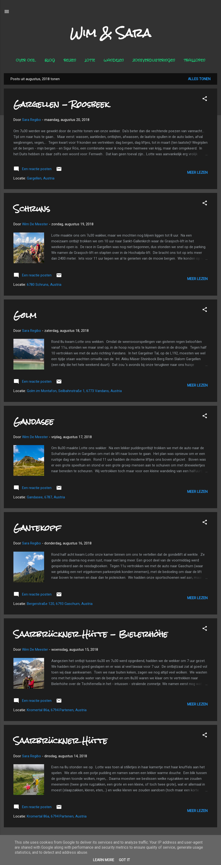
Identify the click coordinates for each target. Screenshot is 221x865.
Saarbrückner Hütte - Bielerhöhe (90, 634)
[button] (205, 99)
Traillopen (194, 60)
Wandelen (114, 60)
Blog (50, 60)
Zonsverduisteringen (153, 60)
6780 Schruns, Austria (44, 284)
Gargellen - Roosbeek (61, 104)
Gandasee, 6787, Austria (46, 497)
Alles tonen (199, 79)
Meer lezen (197, 172)
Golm (24, 315)
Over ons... (26, 60)
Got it (124, 860)
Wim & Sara (110, 33)
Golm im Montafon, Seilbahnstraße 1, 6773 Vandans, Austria (74, 391)
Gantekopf (37, 527)
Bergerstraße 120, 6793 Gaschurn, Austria (60, 604)
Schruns (31, 208)
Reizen (70, 60)
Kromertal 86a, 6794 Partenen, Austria (57, 710)
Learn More (103, 860)
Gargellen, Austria (40, 178)
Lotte (90, 60)
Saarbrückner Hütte (60, 740)
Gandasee (33, 421)
